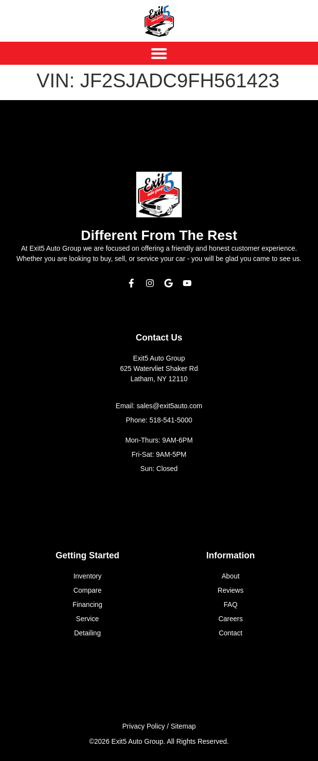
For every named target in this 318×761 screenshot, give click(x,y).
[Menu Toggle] (159, 53)
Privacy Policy (143, 726)
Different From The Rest (159, 235)
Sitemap (183, 726)
